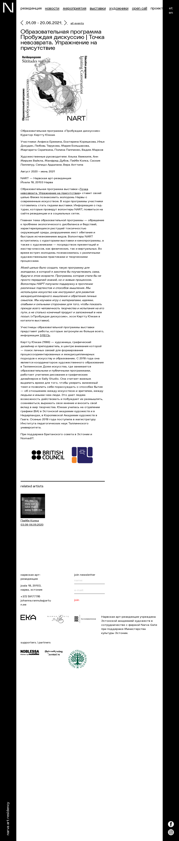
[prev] (23, 23)
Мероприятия (74, 8)
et (171, 8)
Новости (52, 8)
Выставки (98, 8)
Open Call (139, 8)
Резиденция (31, 8)
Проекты (158, 8)
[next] (64, 23)
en (171, 13)
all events (77, 23)
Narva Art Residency (8, 818)
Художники (118, 8)
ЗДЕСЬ (45, 335)
